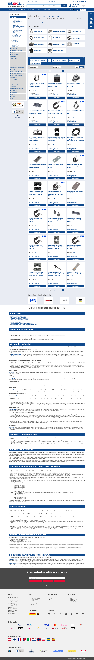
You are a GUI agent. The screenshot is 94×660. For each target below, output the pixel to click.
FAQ (31, 597)
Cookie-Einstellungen (74, 601)
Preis (31, 60)
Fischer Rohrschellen (13, 563)
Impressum (72, 597)
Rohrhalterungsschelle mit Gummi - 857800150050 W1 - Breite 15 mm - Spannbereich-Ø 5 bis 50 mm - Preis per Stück (55, 193)
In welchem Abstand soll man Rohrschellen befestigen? (22, 323)
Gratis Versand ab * (32, 1)
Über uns (52, 597)
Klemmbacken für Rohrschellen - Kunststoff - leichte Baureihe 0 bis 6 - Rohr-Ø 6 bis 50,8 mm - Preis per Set (56, 139)
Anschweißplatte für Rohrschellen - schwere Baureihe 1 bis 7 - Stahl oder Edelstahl (74, 220)
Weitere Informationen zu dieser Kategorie (36, 22)
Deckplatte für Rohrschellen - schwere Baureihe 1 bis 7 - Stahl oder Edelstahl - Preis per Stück (56, 166)
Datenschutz (72, 600)
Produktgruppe (44, 60)
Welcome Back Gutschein (35, 598)
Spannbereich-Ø (72, 60)
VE (78, 60)
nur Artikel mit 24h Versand (36, 63)
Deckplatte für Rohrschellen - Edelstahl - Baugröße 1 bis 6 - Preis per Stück (75, 192)
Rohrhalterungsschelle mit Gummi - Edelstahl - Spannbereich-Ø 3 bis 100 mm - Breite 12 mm (37, 247)
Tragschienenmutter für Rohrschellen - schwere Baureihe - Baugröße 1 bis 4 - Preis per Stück (56, 220)
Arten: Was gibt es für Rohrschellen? (18, 317)
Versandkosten (33, 601)
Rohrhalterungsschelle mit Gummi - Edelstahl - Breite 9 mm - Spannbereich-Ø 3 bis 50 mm (37, 220)
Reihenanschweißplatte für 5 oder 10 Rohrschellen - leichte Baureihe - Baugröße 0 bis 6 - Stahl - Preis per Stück (56, 274)
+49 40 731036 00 (13, 597)
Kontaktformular (11, 613)
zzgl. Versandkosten (34, 94)
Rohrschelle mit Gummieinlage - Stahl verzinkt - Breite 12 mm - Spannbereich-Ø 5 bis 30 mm (75, 166)
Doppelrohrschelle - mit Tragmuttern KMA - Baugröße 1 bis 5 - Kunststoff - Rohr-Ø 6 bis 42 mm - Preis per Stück (56, 85)
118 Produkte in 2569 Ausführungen (49, 16)
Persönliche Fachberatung (54, 1)
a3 (49, 60)
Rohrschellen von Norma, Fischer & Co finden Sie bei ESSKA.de (24, 324)
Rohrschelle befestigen (16, 322)
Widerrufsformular (73, 599)
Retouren (32, 604)
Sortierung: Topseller (33, 67)
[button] (91, 18)
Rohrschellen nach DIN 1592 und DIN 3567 (19, 319)
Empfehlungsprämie (34, 599)
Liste (77, 67)
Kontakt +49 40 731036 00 (79, 1)
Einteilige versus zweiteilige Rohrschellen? (19, 318)
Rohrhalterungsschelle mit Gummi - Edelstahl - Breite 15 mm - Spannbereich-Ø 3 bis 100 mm (75, 247)
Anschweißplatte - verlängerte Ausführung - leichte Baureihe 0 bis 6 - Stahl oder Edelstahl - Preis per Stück (37, 166)
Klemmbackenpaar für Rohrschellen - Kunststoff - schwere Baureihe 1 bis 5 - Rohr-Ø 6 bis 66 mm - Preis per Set (36, 193)
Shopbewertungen (34, 603)
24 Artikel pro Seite (56, 67)
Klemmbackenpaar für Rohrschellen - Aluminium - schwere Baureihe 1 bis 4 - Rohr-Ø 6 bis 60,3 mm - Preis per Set (36, 274)
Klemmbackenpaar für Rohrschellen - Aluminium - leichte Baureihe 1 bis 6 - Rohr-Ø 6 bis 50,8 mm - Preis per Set (56, 247)
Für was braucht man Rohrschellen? (18, 316)
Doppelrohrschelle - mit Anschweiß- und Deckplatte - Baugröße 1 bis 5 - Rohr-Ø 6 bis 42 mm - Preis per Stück (37, 139)
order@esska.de (11, 611)
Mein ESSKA (33, 600)
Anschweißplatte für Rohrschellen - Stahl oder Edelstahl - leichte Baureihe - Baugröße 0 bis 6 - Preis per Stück (37, 112)
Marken (23, 9)
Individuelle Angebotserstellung (44, 9)
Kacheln (81, 67)
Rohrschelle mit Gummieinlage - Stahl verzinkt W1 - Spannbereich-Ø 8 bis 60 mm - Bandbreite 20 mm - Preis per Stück (56, 112)
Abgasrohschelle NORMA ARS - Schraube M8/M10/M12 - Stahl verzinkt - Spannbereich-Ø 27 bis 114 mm (36, 85)
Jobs (51, 599)
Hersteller (37, 60)
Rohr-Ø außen (65, 60)
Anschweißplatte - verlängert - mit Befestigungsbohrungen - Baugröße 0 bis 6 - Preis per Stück (75, 274)
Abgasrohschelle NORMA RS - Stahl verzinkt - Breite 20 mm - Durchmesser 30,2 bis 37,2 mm (75, 112)
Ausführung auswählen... (37, 97)
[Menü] (23, 103)
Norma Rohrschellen (13, 559)
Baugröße (58, 60)
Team (51, 598)
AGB (71, 598)
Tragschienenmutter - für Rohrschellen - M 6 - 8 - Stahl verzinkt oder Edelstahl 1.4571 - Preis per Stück (75, 85)
